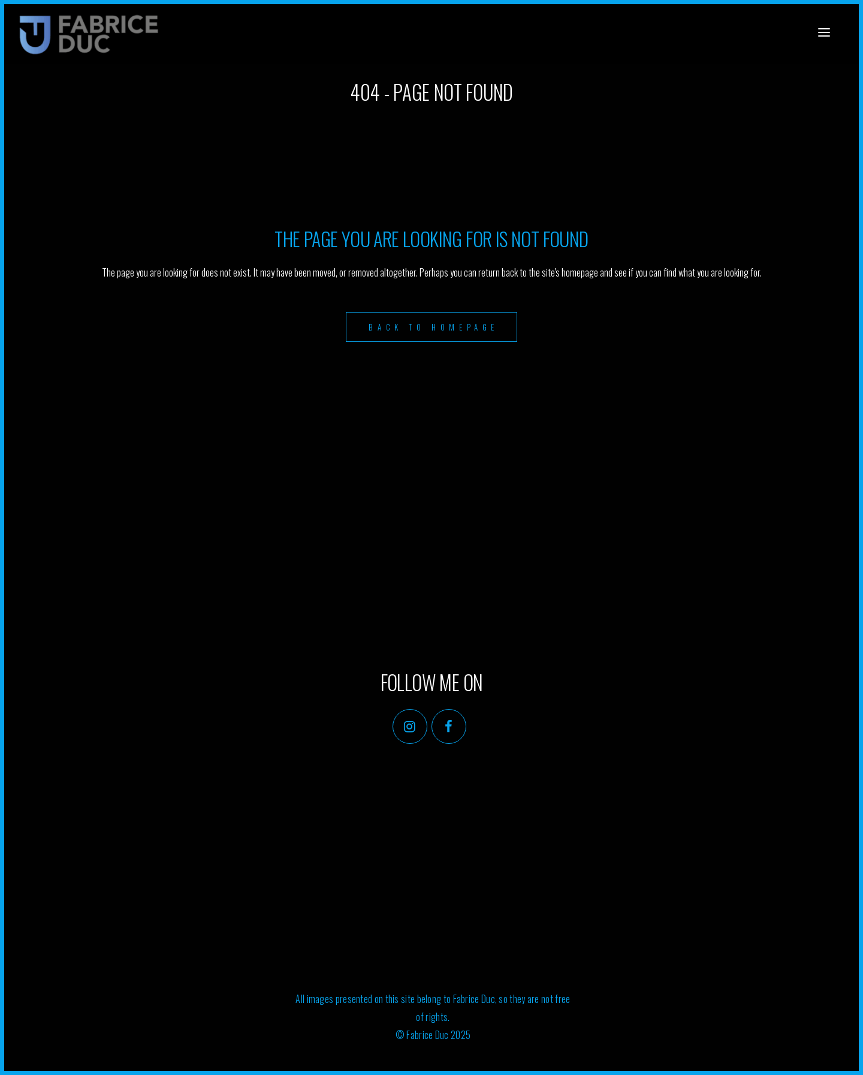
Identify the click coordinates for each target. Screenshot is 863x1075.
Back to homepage (434, 327)
